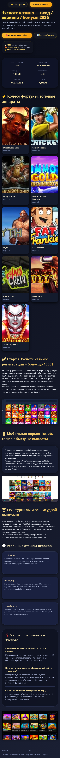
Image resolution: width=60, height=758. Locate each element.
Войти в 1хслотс (40, 4)
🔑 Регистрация (18, 4)
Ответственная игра (17, 755)
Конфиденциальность (33, 755)
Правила (5, 755)
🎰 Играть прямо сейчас (17, 35)
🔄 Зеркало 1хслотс (45, 35)
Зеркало (45, 755)
